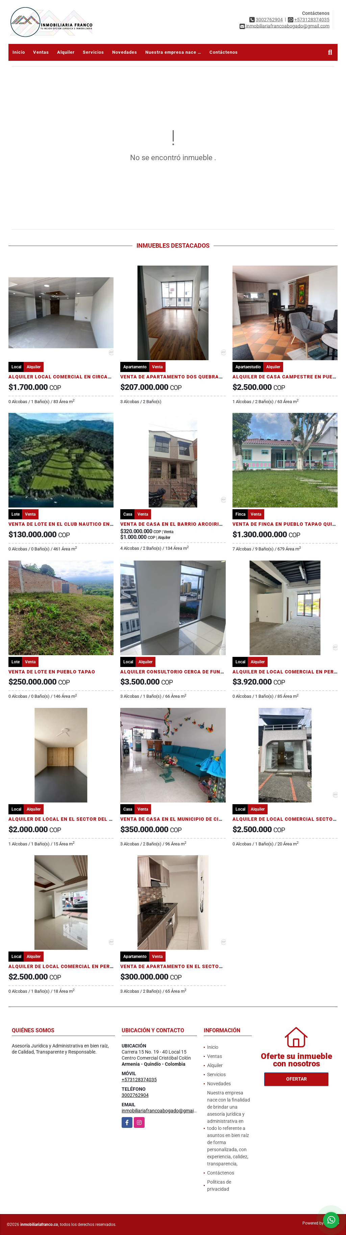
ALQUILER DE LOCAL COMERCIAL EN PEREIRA (289, 671)
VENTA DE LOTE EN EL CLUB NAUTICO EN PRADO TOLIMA (79, 524)
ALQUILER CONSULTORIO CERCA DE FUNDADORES (182, 671)
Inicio (19, 52)
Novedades (124, 52)
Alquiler (66, 52)
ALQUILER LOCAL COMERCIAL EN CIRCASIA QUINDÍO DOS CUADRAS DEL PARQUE (108, 376)
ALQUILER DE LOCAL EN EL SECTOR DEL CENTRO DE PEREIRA (84, 819)
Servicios (93, 52)
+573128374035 (311, 19)
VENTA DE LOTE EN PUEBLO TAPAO (51, 671)
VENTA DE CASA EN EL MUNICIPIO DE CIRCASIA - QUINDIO (192, 819)
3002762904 (269, 19)
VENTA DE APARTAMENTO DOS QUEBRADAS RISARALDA (190, 376)
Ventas (41, 52)
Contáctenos (223, 52)
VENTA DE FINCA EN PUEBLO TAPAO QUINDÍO (288, 524)
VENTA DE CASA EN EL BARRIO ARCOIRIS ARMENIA (183, 524)
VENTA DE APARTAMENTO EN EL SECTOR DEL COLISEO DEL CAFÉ (201, 966)
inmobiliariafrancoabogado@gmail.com (163, 1110)
